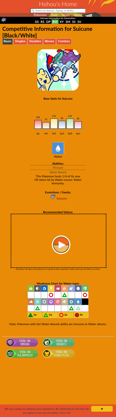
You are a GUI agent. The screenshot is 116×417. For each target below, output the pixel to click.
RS (42, 22)
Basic (8, 41)
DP (48, 22)
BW (55, 22)
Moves (49, 41)
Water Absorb (58, 172)
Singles (20, 41)
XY (61, 22)
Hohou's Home (58, 3)
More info (65, 412)
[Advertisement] (58, 389)
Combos (64, 41)
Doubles (35, 41)
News (66, 15)
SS (74, 22)
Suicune (58, 198)
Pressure (58, 167)
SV (79, 22)
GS (37, 22)
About (78, 15)
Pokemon (40, 15)
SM (68, 22)
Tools (54, 15)
